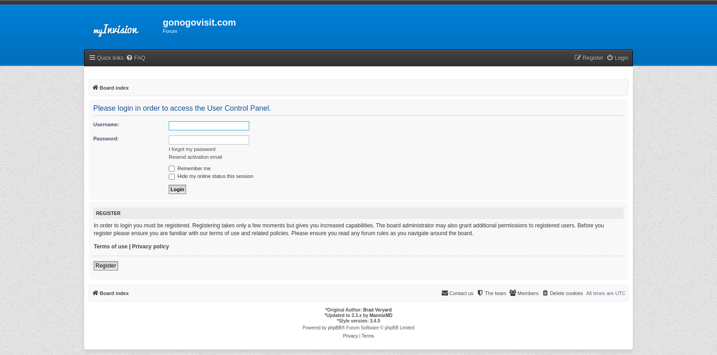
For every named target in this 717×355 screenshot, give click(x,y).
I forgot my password (192, 149)
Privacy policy (150, 246)
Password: (106, 138)
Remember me (190, 168)
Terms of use (111, 246)
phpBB (335, 327)
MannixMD (380, 315)
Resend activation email (195, 157)
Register (106, 266)
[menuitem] (135, 58)
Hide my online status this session (211, 176)
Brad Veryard (377, 309)
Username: (106, 124)
